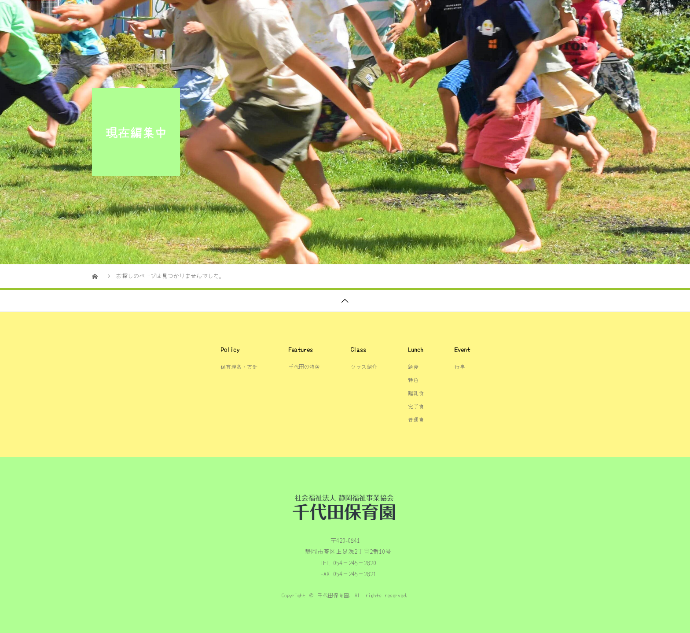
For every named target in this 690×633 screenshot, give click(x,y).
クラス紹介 (496, 15)
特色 (413, 379)
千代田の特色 (370, 15)
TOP (322, 15)
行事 (579, 15)
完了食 (416, 406)
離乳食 (416, 392)
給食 (542, 15)
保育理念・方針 (434, 15)
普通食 (416, 419)
